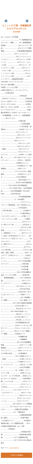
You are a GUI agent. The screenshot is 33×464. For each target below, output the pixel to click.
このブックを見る (16, 455)
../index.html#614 (14, 448)
